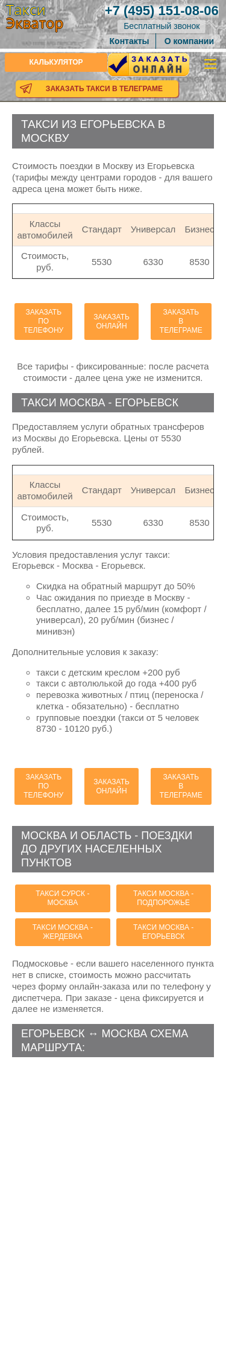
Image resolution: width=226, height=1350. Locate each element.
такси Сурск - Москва (62, 898)
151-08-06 (162, 10)
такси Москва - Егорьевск (163, 932)
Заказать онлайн (111, 321)
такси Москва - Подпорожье (163, 898)
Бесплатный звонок (161, 26)
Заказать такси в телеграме (104, 89)
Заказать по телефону (43, 321)
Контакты (129, 41)
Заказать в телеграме (181, 321)
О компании (189, 41)
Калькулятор (56, 62)
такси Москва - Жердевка (63, 932)
